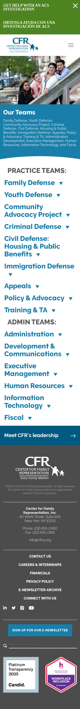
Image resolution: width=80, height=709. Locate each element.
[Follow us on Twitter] (14, 608)
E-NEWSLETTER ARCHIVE (40, 590)
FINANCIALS (40, 573)
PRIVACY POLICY (40, 582)
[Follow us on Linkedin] (5, 608)
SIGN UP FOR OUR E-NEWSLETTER (40, 630)
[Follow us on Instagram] (22, 608)
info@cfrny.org (40, 540)
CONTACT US (40, 556)
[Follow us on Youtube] (31, 608)
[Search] (5, 646)
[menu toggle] (71, 45)
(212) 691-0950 (45, 528)
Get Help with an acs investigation (26, 7)
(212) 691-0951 (43, 532)
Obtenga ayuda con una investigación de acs (29, 25)
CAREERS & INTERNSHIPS (40, 565)
